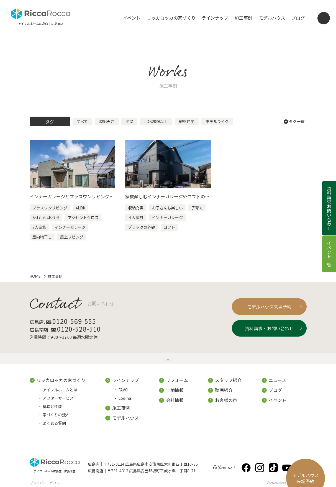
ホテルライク (217, 121)
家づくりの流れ (56, 414)
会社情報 (175, 400)
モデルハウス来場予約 (265, 306)
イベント (131, 17)
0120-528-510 (82, 329)
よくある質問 (54, 423)
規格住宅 (186, 121)
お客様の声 (226, 400)
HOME (35, 276)
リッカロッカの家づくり (171, 17)
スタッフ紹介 (228, 380)
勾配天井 (106, 121)
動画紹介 (224, 390)
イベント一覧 (329, 254)
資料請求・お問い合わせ (265, 328)
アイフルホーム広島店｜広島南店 (54, 471)
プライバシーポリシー (46, 482)
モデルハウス (272, 17)
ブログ (298, 17)
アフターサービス (58, 398)
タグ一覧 (294, 121)
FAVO (123, 390)
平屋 (129, 121)
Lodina (124, 398)
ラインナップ (215, 17)
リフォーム (177, 380)
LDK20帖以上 (156, 121)
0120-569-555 (78, 321)
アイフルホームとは (60, 390)
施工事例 (243, 17)
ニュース (277, 380)
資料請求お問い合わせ (329, 208)
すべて (82, 121)
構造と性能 (52, 406)
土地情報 (175, 390)
